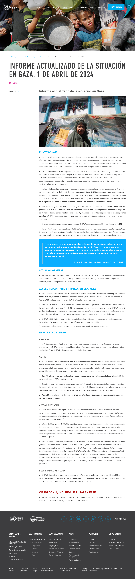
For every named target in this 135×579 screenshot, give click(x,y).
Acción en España (75, 560)
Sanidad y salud (74, 549)
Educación (72, 552)
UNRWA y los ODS (15, 547)
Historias (92, 539)
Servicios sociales (75, 545)
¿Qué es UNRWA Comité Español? (17, 542)
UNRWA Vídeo (94, 549)
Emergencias (73, 539)
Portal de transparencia (17, 550)
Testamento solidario (56, 549)
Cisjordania (36, 545)
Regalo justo (53, 545)
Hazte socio (53, 542)
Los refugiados (35, 534)
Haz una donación (55, 539)
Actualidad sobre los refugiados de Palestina (32, 57)
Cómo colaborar (56, 534)
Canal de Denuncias (16, 559)
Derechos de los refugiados (74, 556)
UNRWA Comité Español (15, 535)
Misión (71, 534)
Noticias (92, 542)
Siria (33, 555)
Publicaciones (94, 552)
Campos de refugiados (37, 539)
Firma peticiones (55, 555)
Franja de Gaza (37, 542)
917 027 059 (120, 519)
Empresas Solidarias (56, 552)
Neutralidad (13, 553)
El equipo (12, 556)
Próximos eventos (95, 545)
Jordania (35, 552)
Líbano (34, 549)
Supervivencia (74, 542)
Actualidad (93, 534)
